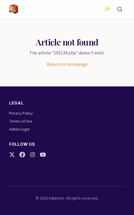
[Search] (120, 9)
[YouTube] (43, 154)
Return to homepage (67, 64)
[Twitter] (12, 154)
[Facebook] (22, 154)
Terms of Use (20, 121)
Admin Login (19, 129)
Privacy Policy (21, 113)
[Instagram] (32, 154)
